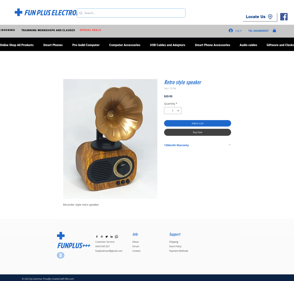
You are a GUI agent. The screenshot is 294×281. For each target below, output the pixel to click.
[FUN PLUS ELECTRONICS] (56, 12)
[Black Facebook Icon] (96, 236)
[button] (274, 30)
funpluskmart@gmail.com (108, 250)
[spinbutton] (172, 110)
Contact (136, 250)
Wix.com (69, 278)
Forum (135, 246)
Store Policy (175, 246)
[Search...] (130, 13)
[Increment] (178, 110)
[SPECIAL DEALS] (90, 30)
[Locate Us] (259, 16)
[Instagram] (101, 236)
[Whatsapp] (116, 236)
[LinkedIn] (111, 236)
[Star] (60, 255)
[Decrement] (167, 110)
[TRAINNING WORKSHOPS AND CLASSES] (48, 30)
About (135, 241)
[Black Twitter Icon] (106, 236)
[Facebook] (284, 16)
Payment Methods (178, 250)
